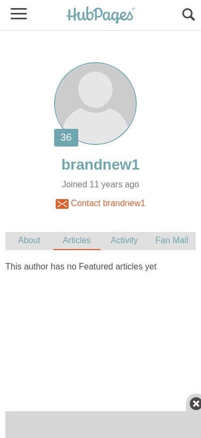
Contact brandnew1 (100, 204)
